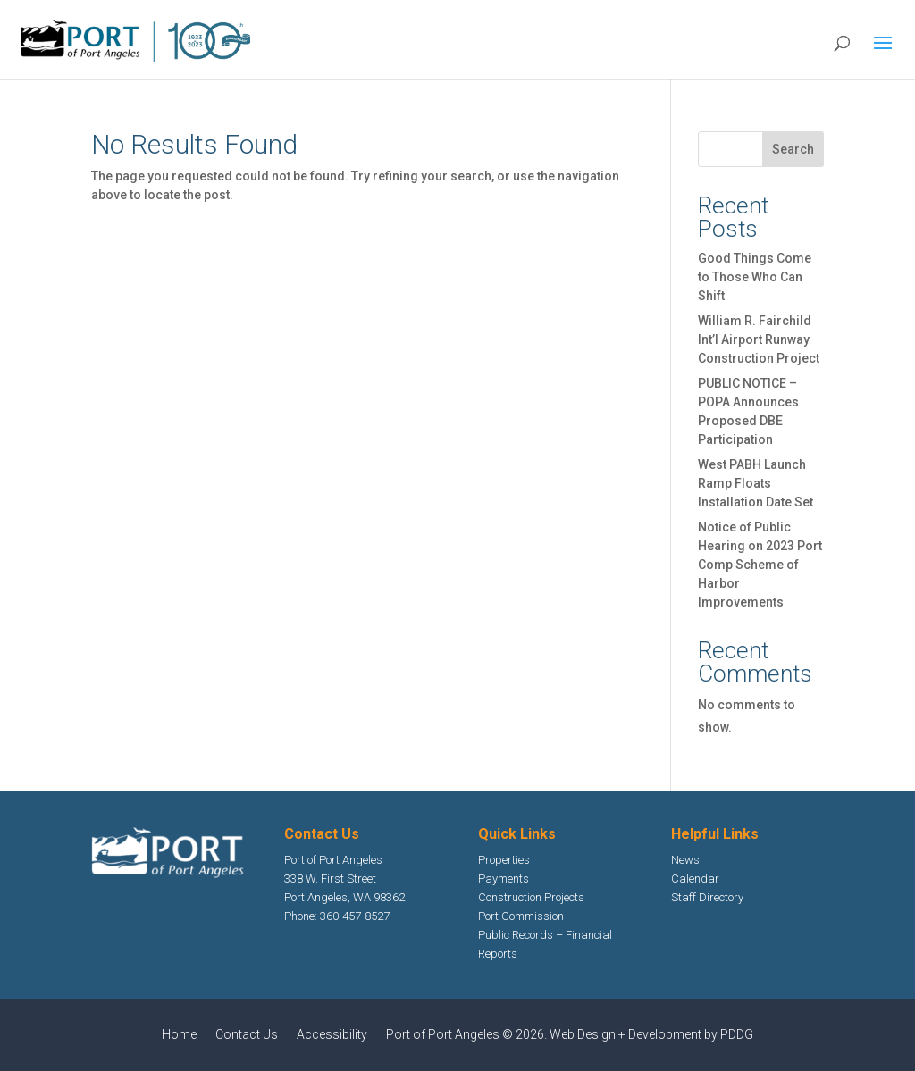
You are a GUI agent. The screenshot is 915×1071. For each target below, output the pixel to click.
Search (793, 149)
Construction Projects (531, 897)
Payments (503, 878)
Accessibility (332, 1034)
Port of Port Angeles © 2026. (468, 1034)
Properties (504, 859)
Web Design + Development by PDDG (651, 1034)
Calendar (695, 878)
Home (179, 1034)
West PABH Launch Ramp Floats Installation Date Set (755, 483)
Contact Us (246, 1034)
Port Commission (521, 916)
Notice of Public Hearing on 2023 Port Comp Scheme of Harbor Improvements (760, 564)
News (685, 859)
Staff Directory (707, 897)
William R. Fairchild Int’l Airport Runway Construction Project (758, 339)
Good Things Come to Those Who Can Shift (754, 277)
